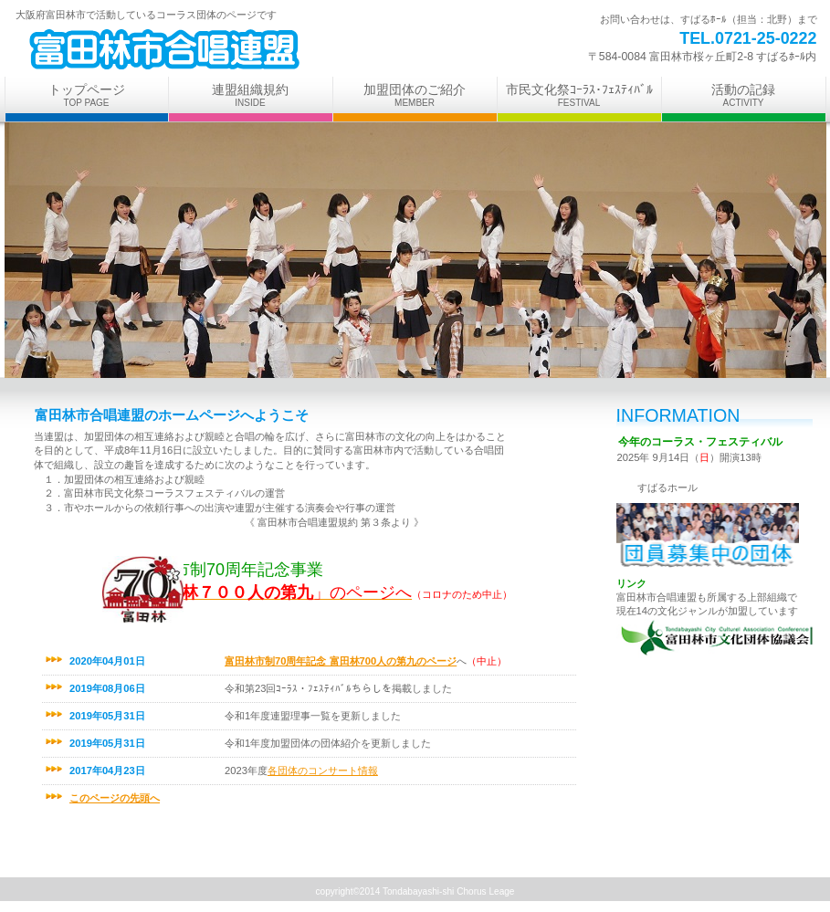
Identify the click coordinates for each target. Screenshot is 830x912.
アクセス (707, 537)
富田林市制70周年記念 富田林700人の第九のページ (341, 660)
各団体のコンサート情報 (323, 770)
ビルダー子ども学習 (233, 48)
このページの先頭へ (114, 797)
